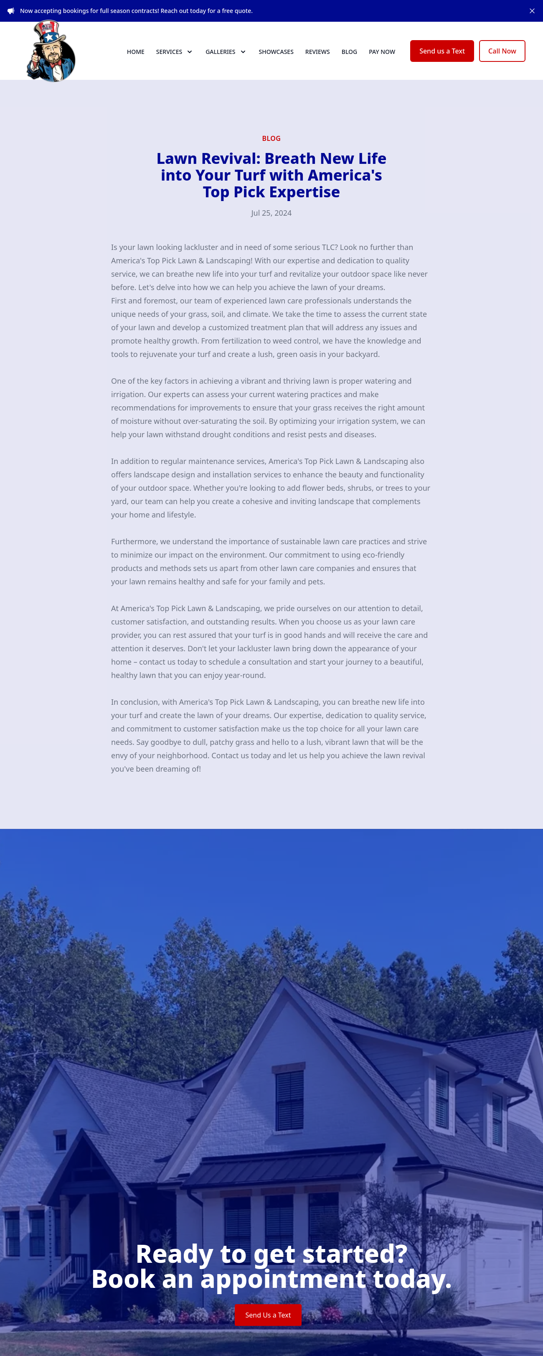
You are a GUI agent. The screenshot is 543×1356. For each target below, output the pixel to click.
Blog (350, 59)
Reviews (317, 59)
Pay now (382, 59)
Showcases (276, 59)
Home (136, 59)
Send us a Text (442, 58)
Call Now (502, 58)
